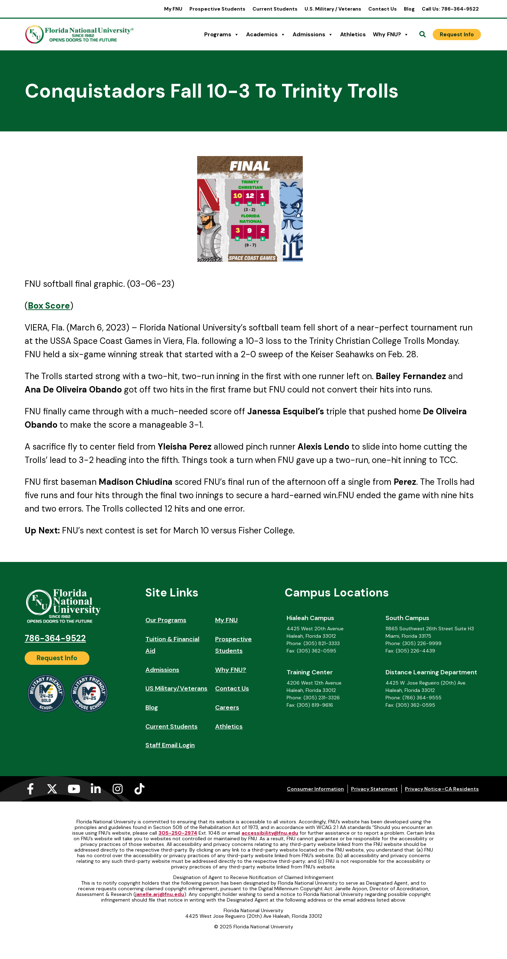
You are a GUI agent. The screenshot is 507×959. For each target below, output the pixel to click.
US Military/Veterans (176, 688)
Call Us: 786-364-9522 (450, 9)
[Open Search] (422, 35)
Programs (221, 34)
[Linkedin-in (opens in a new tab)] (95, 788)
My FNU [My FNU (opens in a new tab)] (173, 9)
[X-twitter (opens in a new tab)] (52, 788)
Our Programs (165, 620)
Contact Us (382, 9)
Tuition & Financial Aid (172, 645)
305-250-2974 (177, 833)
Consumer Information (315, 789)
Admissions (313, 34)
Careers (227, 707)
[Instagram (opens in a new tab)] (117, 788)
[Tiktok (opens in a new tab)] (139, 788)
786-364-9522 (55, 638)
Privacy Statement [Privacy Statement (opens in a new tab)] (374, 789)
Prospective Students (217, 9)
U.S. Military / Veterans (333, 9)
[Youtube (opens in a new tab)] (74, 788)
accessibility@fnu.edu (270, 833)
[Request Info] (457, 34)
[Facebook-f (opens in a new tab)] (30, 788)
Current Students (275, 9)
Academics (266, 34)
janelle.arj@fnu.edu (159, 894)
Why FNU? (391, 34)
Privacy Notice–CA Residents (442, 789)
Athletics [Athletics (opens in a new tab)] (353, 34)
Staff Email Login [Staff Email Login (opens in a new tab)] (170, 745)
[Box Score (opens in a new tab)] (49, 305)
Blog (409, 9)
